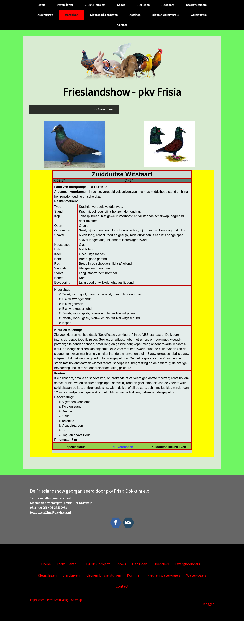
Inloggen (208, 604)
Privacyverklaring (58, 600)
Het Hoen (143, 5)
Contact (122, 25)
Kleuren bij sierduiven (104, 15)
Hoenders (167, 5)
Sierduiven (71, 15)
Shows (121, 5)
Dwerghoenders (196, 5)
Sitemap (76, 600)
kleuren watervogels (165, 15)
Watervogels (199, 15)
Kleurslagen (45, 15)
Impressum (37, 600)
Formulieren (65, 5)
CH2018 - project (95, 5)
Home (41, 5)
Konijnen (134, 15)
